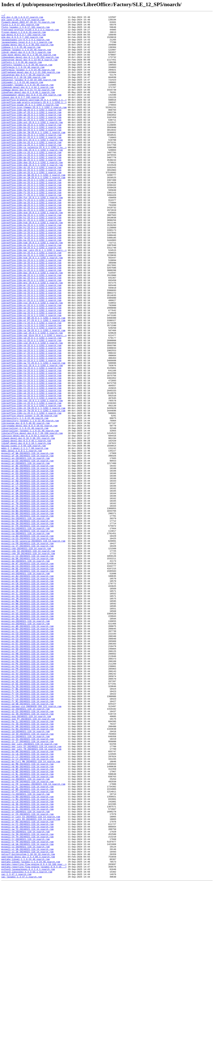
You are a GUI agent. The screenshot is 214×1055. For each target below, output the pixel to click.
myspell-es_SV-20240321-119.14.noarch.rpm (27, 806)
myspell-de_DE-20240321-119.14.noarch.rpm (27, 679)
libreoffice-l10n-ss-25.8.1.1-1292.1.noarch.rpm (31, 424)
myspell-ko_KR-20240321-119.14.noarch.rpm (27, 899)
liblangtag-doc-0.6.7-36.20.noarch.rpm (25, 87)
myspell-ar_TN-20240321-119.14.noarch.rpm (27, 601)
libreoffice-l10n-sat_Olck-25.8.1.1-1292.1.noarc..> (34, 400)
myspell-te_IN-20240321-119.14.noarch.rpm (27, 998)
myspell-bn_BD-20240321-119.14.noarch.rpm (27, 613)
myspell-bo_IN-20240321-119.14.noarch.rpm (27, 625)
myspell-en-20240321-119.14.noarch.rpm (25, 685)
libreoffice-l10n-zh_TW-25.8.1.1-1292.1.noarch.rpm (33, 490)
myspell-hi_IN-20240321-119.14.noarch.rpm (27, 866)
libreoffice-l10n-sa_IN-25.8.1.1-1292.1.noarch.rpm (33, 393)
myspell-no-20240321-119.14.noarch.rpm (25, 932)
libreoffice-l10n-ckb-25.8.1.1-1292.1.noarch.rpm (32, 177)
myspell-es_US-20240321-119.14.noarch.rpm (27, 809)
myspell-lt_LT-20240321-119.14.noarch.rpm (27, 905)
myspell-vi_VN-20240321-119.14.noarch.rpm (27, 1016)
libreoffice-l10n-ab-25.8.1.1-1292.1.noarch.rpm (31, 129)
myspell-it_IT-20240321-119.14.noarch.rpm (27, 887)
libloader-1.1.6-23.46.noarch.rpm (22, 96)
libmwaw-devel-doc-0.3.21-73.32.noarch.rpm (28, 105)
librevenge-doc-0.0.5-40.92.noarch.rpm (25, 505)
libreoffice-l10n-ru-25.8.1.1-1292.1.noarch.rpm (31, 387)
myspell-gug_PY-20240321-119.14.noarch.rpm (28, 860)
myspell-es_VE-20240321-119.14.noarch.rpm (27, 815)
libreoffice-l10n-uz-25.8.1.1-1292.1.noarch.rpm (31, 472)
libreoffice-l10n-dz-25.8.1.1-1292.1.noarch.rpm (31, 198)
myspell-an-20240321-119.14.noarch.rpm (25, 547)
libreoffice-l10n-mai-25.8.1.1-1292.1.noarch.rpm (32, 324)
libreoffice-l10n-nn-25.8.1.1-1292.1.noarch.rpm (31, 354)
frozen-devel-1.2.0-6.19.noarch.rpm (23, 36)
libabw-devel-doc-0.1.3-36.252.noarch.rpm (27, 51)
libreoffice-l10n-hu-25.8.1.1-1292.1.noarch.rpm (31, 267)
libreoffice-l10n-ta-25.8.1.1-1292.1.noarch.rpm (31, 439)
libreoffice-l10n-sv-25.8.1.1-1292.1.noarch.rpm (31, 430)
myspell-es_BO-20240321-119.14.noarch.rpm (27, 751)
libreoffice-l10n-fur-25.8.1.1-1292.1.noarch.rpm (32, 234)
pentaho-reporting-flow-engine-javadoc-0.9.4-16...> (34, 1037)
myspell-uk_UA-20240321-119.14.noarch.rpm (27, 1010)
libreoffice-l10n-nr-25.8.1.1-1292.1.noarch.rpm (31, 357)
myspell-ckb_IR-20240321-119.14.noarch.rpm (28, 661)
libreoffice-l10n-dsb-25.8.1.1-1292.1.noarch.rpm (32, 195)
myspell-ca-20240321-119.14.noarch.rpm (25, 637)
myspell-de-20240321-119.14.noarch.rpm (25, 670)
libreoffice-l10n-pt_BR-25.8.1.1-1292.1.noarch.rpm (33, 378)
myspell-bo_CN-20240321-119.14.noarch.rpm (27, 622)
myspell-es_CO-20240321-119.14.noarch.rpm (27, 757)
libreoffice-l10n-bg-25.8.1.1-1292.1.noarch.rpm (31, 150)
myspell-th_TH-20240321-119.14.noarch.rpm (27, 1001)
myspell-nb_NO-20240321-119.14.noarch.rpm (27, 917)
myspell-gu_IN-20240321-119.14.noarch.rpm (27, 854)
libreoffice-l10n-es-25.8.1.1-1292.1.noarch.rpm (31, 216)
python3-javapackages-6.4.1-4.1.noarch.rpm (28, 1040)
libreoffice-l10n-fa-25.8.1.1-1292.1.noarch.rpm (31, 225)
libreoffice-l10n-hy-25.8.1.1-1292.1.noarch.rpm (31, 270)
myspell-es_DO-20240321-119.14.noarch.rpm (27, 766)
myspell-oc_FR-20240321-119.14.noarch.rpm (27, 935)
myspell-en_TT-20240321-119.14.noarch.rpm (27, 730)
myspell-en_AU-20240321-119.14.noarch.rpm (27, 688)
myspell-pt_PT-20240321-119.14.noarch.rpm (27, 947)
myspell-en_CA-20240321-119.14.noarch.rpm (27, 697)
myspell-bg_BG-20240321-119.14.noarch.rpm (27, 610)
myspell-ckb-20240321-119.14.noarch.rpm (26, 655)
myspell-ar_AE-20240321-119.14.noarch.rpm (27, 556)
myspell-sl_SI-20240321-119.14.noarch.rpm (27, 965)
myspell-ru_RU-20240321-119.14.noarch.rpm (27, 956)
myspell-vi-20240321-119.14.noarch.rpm (25, 1013)
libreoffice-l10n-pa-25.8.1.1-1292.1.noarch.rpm (31, 372)
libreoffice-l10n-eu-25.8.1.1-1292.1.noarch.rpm (31, 222)
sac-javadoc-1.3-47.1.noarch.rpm (21, 1049)
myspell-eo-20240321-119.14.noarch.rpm (25, 742)
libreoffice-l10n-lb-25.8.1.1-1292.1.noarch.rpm (31, 312)
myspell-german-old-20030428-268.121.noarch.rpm (31, 845)
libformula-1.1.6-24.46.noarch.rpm (22, 78)
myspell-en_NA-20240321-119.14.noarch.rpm (27, 721)
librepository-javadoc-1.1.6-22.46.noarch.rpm (30, 502)
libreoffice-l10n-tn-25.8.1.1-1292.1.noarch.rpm (31, 454)
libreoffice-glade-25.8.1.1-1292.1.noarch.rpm (30, 123)
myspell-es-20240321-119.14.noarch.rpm (25, 745)
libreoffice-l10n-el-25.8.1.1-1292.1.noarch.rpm (31, 201)
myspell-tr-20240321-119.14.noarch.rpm (25, 1004)
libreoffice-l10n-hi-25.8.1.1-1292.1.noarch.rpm (31, 258)
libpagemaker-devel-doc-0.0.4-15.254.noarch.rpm (31, 111)
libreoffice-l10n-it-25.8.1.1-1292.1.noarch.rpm (31, 279)
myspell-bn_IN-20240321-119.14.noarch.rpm (27, 616)
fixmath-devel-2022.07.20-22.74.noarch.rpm (28, 24)
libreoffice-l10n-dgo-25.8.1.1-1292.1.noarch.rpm (32, 192)
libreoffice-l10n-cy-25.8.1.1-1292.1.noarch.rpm (31, 183)
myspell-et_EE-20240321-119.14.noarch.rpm (27, 818)
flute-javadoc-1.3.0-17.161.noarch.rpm (25, 30)
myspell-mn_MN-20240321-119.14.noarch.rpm (27, 914)
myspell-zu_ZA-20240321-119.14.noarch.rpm (27, 1019)
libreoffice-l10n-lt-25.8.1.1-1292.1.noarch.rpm (31, 318)
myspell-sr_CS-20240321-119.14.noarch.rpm (27, 974)
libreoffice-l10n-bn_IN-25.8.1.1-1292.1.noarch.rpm (33, 156)
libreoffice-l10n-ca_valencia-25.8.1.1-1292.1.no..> (34, 174)
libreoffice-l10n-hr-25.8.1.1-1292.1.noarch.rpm (31, 261)
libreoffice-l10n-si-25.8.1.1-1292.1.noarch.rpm (31, 406)
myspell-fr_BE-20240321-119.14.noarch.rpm (27, 824)
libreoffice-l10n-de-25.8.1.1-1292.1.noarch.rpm (31, 189)
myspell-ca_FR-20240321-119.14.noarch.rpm (27, 649)
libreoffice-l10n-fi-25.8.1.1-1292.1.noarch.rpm (31, 228)
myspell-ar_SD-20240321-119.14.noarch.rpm (27, 595)
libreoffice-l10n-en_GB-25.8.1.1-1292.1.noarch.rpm (33, 207)
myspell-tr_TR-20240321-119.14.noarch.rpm (27, 1007)
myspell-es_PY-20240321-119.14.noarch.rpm (27, 803)
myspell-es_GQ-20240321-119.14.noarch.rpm (27, 775)
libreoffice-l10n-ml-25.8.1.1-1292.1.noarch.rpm (31, 330)
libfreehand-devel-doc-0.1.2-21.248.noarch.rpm (30, 84)
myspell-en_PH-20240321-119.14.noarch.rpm (27, 727)
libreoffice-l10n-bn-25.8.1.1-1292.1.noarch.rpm (31, 153)
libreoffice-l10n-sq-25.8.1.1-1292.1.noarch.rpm (31, 418)
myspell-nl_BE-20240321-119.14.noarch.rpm (27, 923)
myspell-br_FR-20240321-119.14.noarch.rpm (27, 628)
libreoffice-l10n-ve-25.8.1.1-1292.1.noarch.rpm (31, 475)
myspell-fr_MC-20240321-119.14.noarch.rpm (27, 839)
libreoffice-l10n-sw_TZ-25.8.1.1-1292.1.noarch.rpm (33, 433)
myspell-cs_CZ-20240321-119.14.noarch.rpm (27, 664)
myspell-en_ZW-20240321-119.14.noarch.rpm (27, 739)
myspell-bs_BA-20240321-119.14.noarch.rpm (27, 634)
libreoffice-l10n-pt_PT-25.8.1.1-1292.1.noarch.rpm (33, 381)
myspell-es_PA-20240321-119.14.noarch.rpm (27, 791)
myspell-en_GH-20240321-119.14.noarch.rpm (27, 703)
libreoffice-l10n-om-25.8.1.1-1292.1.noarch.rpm (31, 366)
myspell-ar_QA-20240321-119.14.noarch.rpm (27, 589)
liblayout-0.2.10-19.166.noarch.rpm (23, 90)
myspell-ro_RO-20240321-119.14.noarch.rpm (27, 953)
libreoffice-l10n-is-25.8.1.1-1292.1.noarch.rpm (31, 276)
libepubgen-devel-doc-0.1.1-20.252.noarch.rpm (30, 66)
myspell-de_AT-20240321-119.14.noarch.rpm (27, 673)
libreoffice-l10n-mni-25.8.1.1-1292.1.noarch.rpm (32, 336)
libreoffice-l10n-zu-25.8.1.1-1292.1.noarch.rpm (31, 493)
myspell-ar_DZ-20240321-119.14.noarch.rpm (27, 562)
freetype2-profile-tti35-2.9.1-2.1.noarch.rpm (30, 33)
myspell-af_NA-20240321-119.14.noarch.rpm (27, 541)
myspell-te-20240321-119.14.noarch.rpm (25, 995)
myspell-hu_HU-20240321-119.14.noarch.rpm (27, 872)
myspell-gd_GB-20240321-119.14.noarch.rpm (27, 842)
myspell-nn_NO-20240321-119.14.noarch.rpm (27, 929)
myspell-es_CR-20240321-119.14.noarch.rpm (27, 760)
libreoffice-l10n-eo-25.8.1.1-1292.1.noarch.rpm (31, 213)
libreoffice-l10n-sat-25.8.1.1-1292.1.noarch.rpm (32, 397)
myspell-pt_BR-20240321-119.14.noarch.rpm (27, 944)
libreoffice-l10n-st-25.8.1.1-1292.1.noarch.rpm (31, 427)
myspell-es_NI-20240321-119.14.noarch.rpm (27, 787)
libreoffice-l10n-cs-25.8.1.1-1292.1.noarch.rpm (31, 180)
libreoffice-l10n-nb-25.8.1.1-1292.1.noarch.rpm (31, 345)
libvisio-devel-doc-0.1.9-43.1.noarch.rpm (27, 520)
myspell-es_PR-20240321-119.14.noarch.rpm (27, 800)
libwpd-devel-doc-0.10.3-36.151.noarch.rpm (28, 523)
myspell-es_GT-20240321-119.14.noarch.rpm (27, 778)
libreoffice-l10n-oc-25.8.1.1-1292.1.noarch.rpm (31, 363)
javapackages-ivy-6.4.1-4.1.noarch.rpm (25, 45)
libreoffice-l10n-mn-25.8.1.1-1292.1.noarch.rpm (31, 333)
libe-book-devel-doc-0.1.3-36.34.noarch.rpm (28, 63)
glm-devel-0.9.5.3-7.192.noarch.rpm (23, 39)
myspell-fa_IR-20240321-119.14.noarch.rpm (27, 821)
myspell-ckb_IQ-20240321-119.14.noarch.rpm (28, 658)
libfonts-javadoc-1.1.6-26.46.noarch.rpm (26, 75)
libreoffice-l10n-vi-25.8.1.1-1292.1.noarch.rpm (31, 481)
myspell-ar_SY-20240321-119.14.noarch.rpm (27, 598)
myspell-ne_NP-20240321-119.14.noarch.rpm (27, 920)
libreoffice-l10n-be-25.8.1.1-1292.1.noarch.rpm (31, 147)
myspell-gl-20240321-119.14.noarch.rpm (25, 848)
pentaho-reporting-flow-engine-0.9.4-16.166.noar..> (34, 1034)
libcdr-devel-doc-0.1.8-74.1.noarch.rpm (26, 60)
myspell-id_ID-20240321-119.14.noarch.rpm (27, 878)
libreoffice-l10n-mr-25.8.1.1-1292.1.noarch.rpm (31, 339)
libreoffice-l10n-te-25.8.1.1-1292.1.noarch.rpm (31, 442)
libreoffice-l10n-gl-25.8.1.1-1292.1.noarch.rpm (31, 246)
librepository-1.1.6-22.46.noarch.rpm (24, 499)
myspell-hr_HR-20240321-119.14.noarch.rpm (27, 869)
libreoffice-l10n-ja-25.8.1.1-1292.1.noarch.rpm (31, 282)
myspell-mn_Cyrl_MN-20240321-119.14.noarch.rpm (30, 911)
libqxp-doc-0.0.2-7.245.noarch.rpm (22, 114)
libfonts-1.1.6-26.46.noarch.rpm (21, 72)
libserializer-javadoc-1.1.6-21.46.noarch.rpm (30, 514)
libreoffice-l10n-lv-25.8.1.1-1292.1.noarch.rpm (31, 321)
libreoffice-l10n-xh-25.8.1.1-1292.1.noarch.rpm (31, 484)
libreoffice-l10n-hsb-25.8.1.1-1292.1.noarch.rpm (32, 264)
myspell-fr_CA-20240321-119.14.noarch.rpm (27, 827)
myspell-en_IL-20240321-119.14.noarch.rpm (27, 709)
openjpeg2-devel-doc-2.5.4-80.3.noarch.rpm (28, 1025)
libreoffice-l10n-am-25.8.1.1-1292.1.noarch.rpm (31, 135)
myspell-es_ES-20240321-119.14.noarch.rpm (27, 772)
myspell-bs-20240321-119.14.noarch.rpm (25, 631)
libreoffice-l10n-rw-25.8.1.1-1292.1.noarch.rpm (31, 390)
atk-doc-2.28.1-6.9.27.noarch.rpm (22, 18)
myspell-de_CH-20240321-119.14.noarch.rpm (27, 676)
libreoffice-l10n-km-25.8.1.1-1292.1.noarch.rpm (31, 294)
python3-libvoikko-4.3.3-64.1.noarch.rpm (26, 1043)
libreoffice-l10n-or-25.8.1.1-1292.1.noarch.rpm (31, 369)
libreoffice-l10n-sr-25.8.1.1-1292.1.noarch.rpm (31, 421)
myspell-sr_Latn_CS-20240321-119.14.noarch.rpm (30, 977)
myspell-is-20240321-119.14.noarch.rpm (25, 881)
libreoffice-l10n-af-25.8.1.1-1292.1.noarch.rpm (31, 132)
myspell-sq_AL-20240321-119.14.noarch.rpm (27, 968)
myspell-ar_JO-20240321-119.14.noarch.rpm (27, 571)
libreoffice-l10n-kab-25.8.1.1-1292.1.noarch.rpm (32, 288)
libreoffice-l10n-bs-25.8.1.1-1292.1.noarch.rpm (31, 168)
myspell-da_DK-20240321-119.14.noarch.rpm (27, 667)
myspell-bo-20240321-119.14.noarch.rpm (25, 619)
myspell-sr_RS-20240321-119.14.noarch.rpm (27, 983)
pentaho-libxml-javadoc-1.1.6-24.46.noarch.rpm (30, 1031)
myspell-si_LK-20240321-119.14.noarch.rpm (27, 959)
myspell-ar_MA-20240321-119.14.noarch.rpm (27, 583)
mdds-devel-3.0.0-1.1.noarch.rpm (21, 538)
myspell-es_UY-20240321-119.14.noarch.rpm (27, 812)
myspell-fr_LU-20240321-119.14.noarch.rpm (27, 836)
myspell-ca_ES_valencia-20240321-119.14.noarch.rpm (33, 646)
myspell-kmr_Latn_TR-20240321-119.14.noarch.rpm (31, 896)
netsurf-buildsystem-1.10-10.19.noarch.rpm (28, 1022)
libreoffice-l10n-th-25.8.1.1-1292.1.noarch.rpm (31, 448)
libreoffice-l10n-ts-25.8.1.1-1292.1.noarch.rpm (31, 460)
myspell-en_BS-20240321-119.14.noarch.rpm (27, 691)
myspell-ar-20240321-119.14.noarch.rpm (25, 553)
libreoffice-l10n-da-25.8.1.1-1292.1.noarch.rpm (31, 186)
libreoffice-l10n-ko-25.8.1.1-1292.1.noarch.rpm (31, 303)
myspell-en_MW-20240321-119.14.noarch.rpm (27, 718)
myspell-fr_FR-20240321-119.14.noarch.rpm (27, 833)
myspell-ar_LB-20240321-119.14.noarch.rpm (27, 577)
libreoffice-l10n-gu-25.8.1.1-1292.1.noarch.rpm (31, 249)
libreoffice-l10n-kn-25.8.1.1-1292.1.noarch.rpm (31, 300)
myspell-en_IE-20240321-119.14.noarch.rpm (27, 706)
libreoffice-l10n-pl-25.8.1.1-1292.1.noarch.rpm (31, 375)
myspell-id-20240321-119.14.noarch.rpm (25, 875)
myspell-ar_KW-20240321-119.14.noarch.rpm (27, 574)
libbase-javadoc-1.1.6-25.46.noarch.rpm (26, 57)
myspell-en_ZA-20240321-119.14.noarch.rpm (27, 736)
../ (3, 15)
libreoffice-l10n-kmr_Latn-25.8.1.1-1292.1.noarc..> (34, 297)
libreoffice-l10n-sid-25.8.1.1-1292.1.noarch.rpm (32, 409)
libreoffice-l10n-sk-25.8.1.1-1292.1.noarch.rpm (31, 412)
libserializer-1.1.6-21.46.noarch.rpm (24, 511)
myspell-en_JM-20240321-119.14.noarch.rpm (27, 715)
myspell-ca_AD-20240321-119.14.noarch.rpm (27, 640)
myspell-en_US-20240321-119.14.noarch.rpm (27, 733)
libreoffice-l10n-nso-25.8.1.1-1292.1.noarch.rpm (32, 360)
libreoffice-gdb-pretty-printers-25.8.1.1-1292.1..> (34, 120)
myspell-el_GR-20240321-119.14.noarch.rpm (27, 682)
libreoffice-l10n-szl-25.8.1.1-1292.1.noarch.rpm (32, 436)
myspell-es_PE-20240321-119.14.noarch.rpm (27, 794)
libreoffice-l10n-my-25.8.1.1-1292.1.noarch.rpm (31, 342)
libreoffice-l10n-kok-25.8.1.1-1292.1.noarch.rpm (32, 306)
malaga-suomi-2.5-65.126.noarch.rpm (23, 532)
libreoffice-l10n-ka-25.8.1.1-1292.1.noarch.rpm (31, 285)
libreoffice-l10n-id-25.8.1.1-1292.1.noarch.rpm (31, 273)
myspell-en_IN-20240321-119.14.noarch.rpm (27, 712)
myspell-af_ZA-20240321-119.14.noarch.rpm (27, 544)
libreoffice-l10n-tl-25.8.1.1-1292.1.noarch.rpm (31, 451)
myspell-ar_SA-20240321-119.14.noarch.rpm (27, 592)
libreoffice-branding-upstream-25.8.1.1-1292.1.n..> (34, 117)
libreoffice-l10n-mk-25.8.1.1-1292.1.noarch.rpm (31, 327)
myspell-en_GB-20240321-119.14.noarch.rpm (27, 700)
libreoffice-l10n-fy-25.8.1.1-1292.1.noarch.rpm (31, 237)
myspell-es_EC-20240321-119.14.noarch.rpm (27, 769)
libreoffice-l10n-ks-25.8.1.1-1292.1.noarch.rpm (31, 309)
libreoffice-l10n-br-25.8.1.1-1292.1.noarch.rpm (31, 162)
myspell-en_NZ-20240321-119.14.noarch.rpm (27, 724)
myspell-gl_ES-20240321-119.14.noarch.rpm (27, 851)
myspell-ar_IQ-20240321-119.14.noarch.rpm (27, 568)
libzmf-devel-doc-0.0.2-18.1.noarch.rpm (26, 529)
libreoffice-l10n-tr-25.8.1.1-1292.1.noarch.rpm (31, 457)
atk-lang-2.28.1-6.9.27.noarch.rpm (22, 21)
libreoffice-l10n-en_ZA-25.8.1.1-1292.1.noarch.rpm (33, 210)
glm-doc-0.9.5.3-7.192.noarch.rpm (22, 42)
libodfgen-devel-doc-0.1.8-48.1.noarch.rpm (28, 108)
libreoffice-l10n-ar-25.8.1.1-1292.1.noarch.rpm (31, 138)
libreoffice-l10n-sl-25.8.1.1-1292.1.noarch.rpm (31, 415)
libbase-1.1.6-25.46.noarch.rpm (20, 54)
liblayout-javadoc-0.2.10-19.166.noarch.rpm (28, 93)
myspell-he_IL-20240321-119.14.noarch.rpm (27, 863)
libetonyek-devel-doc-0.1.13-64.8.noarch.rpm (29, 69)
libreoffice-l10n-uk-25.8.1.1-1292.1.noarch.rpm (31, 469)
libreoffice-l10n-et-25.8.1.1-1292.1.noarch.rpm (31, 219)
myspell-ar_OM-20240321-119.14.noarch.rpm (27, 586)
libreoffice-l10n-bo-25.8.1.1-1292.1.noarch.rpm (31, 159)
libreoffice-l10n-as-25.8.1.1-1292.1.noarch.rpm (31, 141)
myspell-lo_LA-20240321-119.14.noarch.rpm (27, 902)
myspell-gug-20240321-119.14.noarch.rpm (26, 857)
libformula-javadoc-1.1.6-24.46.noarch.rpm (28, 81)
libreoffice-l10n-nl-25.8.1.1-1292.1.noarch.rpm (31, 351)
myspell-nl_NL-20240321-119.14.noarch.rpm (27, 926)
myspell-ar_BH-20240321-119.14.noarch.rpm (27, 559)
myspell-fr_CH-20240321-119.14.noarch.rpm (27, 830)
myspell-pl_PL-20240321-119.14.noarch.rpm (27, 941)
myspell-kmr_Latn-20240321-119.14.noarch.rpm (29, 890)
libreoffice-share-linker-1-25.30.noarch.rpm (29, 496)
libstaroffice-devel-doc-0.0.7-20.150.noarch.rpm (32, 517)
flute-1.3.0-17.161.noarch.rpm (20, 27)
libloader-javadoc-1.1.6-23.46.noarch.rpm (27, 99)
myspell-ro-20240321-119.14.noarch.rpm (25, 950)
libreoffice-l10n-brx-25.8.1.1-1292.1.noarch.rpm (32, 165)
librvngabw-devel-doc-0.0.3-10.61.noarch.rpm (29, 508)
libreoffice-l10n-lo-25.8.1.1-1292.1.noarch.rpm (31, 315)
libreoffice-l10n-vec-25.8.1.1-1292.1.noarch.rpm (32, 478)
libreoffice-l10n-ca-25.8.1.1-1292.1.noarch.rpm (31, 171)
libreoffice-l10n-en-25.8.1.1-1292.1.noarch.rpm (31, 204)
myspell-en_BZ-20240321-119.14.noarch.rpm (27, 694)
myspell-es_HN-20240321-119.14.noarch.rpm (27, 781)
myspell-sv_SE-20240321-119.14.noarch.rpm (27, 989)
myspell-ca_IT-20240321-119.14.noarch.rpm (27, 652)
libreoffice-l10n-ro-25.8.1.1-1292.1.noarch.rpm (31, 384)
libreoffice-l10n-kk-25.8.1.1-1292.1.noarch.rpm (31, 291)
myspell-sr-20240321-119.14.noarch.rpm (25, 971)
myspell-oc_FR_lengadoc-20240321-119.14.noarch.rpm (33, 938)
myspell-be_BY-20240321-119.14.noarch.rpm (27, 607)
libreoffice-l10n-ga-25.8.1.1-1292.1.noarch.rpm (31, 240)
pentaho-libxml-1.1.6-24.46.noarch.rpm (25, 1028)
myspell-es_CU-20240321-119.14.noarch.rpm (27, 763)
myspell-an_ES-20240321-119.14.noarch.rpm (27, 550)
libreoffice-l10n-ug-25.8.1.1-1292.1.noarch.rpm (31, 466)
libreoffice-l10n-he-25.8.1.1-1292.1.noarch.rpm (31, 255)
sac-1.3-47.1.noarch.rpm (16, 1046)
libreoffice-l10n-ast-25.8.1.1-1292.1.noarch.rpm (32, 144)
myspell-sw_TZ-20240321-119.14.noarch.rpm (27, 992)
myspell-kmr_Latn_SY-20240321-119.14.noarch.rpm (31, 893)
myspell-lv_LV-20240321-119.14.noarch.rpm (27, 908)
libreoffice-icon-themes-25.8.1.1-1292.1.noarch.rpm (34, 126)
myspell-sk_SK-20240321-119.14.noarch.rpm (27, 962)
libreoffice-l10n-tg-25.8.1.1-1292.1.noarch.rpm (31, 445)
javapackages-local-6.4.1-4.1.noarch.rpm (26, 48)
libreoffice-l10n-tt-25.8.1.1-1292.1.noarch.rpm (31, 463)
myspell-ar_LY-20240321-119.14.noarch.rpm (27, 580)
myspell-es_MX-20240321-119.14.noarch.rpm (27, 784)
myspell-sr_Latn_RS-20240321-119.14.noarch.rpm (30, 980)
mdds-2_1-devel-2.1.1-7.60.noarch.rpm (24, 535)
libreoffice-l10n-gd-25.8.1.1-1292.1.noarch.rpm (31, 243)
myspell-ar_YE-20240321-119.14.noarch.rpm (27, 604)
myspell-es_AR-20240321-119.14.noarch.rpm (27, 748)
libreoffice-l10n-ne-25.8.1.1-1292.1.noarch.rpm (31, 348)
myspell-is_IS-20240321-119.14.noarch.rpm (27, 884)
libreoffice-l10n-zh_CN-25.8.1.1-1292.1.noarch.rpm (33, 487)
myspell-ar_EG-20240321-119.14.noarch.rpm (27, 565)
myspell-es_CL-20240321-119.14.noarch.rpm (27, 754)
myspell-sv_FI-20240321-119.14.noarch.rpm (27, 986)
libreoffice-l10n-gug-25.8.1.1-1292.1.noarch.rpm (32, 252)
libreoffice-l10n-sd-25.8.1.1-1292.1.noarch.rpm (31, 403)
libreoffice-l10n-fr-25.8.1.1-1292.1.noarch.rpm (31, 231)
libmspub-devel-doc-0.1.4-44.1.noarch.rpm (27, 102)
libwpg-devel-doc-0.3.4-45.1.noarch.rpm (26, 526)
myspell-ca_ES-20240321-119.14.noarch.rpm (27, 643)
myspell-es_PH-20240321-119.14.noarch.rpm (27, 797)
